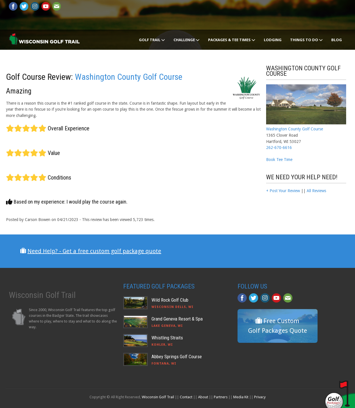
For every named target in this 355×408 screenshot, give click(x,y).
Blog (336, 39)
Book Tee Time (279, 159)
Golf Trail (152, 39)
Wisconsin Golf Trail (158, 397)
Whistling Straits (167, 338)
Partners (221, 397)
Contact (186, 397)
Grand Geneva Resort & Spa (177, 319)
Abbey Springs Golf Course (176, 356)
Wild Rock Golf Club (169, 300)
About (203, 397)
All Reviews (316, 190)
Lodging (273, 39)
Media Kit (240, 397)
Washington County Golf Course (128, 77)
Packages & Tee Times (231, 39)
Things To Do (306, 39)
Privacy (260, 397)
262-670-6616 (279, 147)
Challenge (186, 39)
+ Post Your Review (283, 190)
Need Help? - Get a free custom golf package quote (94, 251)
